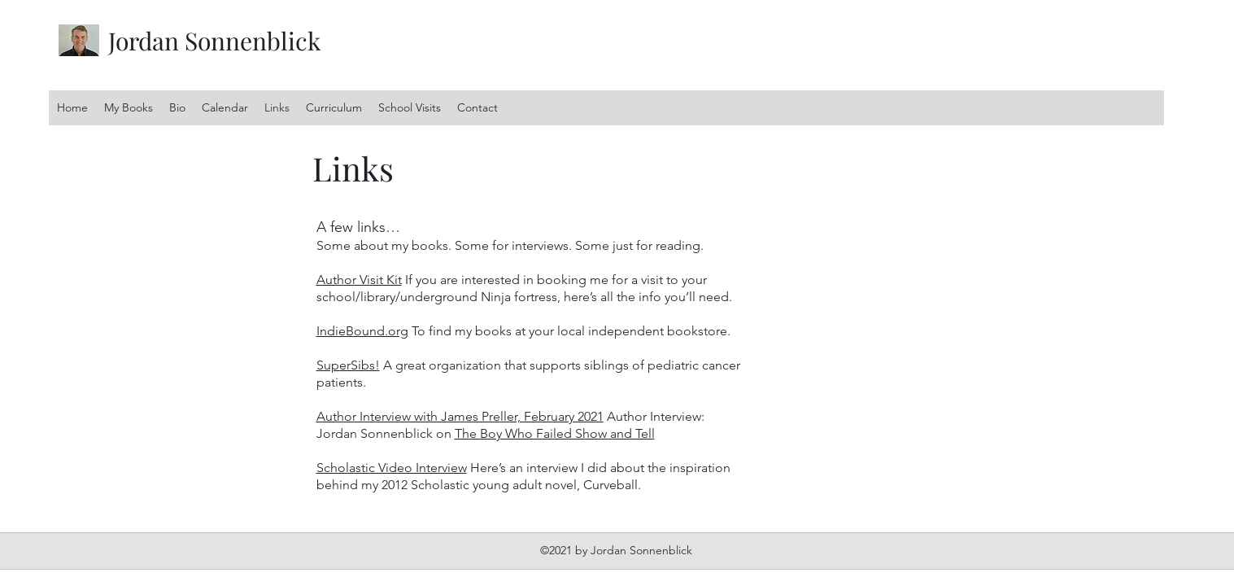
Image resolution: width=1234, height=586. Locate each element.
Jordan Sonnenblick (214, 40)
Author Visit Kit (359, 279)
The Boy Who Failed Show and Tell (555, 433)
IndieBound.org (362, 331)
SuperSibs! (348, 365)
